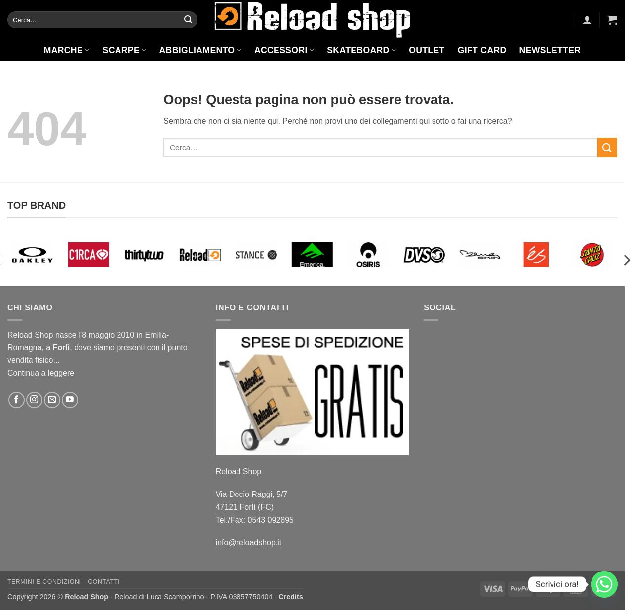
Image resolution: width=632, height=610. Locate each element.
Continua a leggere (40, 373)
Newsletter (550, 50)
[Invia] (188, 19)
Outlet (426, 50)
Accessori (284, 50)
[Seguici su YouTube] (70, 400)
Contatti (103, 581)
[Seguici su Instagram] (34, 400)
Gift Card (482, 50)
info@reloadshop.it (249, 542)
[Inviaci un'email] (52, 400)
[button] (587, 20)
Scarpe (125, 50)
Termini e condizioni (44, 581)
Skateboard (361, 50)
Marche (67, 50)
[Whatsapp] (604, 584)
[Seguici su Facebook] (16, 400)
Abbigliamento (200, 50)
